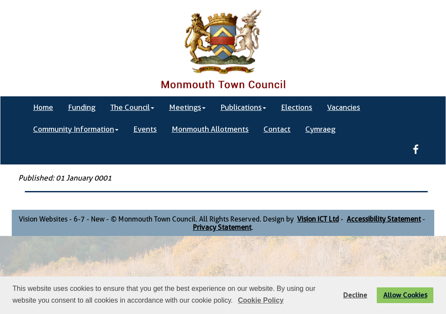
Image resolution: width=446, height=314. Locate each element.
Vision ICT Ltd (318, 219)
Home (43, 107)
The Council (132, 107)
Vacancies (343, 107)
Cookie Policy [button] (261, 300)
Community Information (75, 129)
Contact (277, 129)
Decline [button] (355, 295)
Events (145, 129)
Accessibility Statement (384, 219)
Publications (243, 107)
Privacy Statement (222, 227)
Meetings (187, 107)
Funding (81, 107)
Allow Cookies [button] (405, 295)
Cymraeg (320, 129)
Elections (296, 107)
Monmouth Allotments (210, 129)
